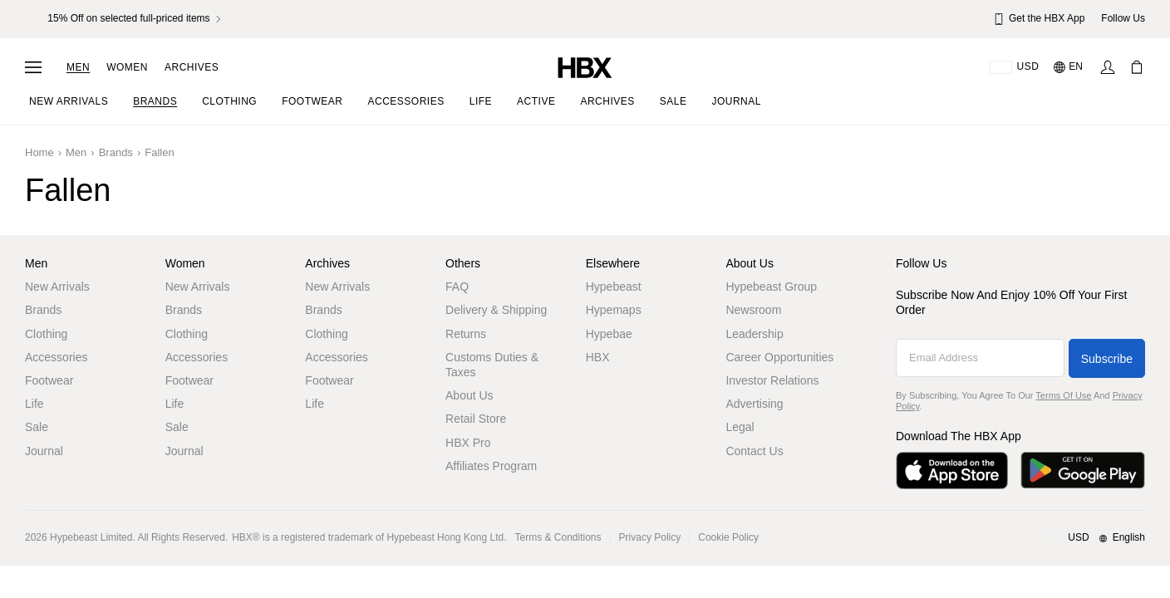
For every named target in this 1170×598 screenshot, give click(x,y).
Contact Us (754, 451)
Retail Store (475, 418)
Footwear (49, 380)
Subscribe (1107, 358)
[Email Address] (980, 358)
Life (34, 403)
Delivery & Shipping (496, 309)
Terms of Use (1063, 395)
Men (78, 67)
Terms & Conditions (558, 537)
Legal (739, 427)
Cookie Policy (728, 537)
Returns (465, 334)
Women (127, 67)
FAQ (457, 286)
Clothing (46, 334)
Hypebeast (614, 286)
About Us (469, 395)
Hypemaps (614, 309)
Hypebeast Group (771, 286)
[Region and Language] (1095, 538)
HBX (598, 357)
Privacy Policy (650, 537)
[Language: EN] (1069, 67)
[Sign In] (1107, 67)
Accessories (56, 357)
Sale (36, 427)
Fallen (159, 152)
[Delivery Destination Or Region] (1014, 67)
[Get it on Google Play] (1082, 470)
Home (39, 152)
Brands (116, 152)
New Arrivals (57, 286)
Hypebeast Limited (91, 537)
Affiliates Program (491, 466)
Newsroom (753, 309)
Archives (192, 67)
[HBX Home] (585, 67)
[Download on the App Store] (952, 470)
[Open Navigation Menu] (33, 67)
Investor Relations (772, 380)
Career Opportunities (779, 357)
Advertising (754, 403)
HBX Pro (467, 442)
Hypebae (609, 334)
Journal (44, 451)
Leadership (754, 334)
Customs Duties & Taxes (491, 364)
